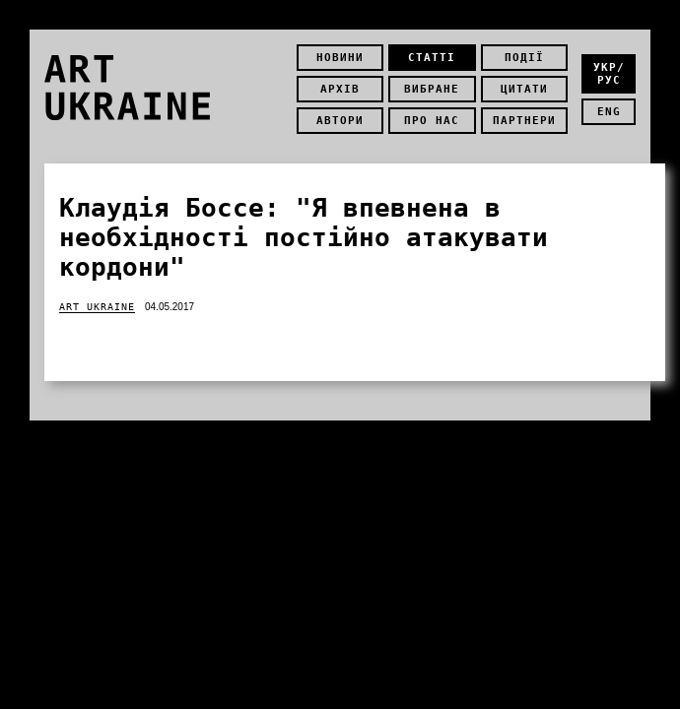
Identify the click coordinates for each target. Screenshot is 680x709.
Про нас (431, 120)
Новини (340, 57)
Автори (340, 120)
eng (609, 111)
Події (524, 57)
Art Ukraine (97, 306)
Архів (340, 89)
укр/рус (609, 74)
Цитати (524, 89)
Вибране (431, 89)
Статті (431, 57)
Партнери (524, 120)
